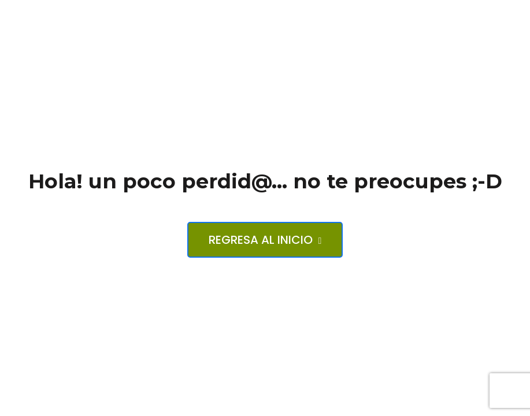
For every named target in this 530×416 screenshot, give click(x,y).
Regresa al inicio (265, 240)
